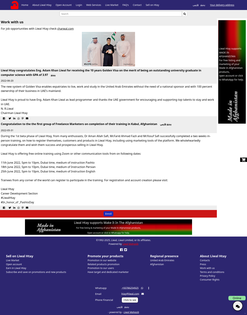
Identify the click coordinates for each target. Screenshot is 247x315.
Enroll (108, 213)
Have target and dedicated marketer (108, 272)
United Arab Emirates (162, 260)
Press (203, 264)
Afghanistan (157, 264)
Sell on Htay (152, 5)
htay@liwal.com (130, 293)
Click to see (130, 300)
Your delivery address (222, 5)
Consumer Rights (209, 279)
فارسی (196, 4)
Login (79, 5)
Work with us (207, 268)
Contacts (205, 260)
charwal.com (65, 29)
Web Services (93, 5)
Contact (137, 5)
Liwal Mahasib (130, 244)
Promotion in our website (102, 260)
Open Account (64, 5)
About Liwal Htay (42, 5)
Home (24, 5)
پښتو (202, 4)
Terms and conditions (212, 272)
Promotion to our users (101, 268)
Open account (14, 264)
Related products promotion (104, 264)
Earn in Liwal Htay (16, 268)
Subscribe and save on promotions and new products (36, 272)
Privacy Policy (207, 275)
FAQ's (125, 5)
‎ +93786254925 (129, 287)
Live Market (111, 5)
